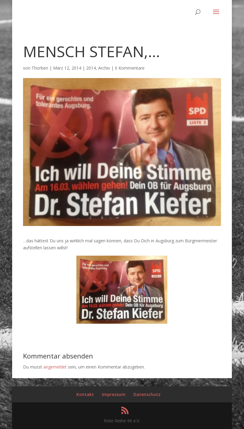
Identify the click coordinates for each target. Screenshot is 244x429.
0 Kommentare (130, 68)
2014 (91, 68)
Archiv (104, 68)
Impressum (113, 394)
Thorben (40, 68)
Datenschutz (147, 394)
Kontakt (85, 394)
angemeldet (55, 367)
